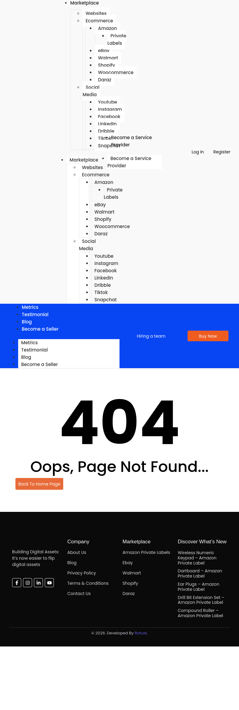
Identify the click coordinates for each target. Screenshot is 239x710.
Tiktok (101, 292)
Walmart (108, 58)
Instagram (110, 109)
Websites (96, 13)
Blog (26, 357)
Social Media (91, 91)
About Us (76, 552)
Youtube (107, 102)
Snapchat (105, 299)
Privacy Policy (81, 573)
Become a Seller (40, 329)
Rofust (141, 633)
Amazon (107, 28)
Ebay (128, 563)
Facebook (109, 116)
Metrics (29, 342)
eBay (104, 50)
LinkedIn (107, 124)
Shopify (106, 65)
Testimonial (35, 314)
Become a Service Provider (131, 141)
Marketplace (84, 160)
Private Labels (116, 39)
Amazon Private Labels (146, 552)
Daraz (104, 80)
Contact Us (79, 594)
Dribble (102, 285)
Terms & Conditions (88, 583)
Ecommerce (99, 21)
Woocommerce (115, 72)
